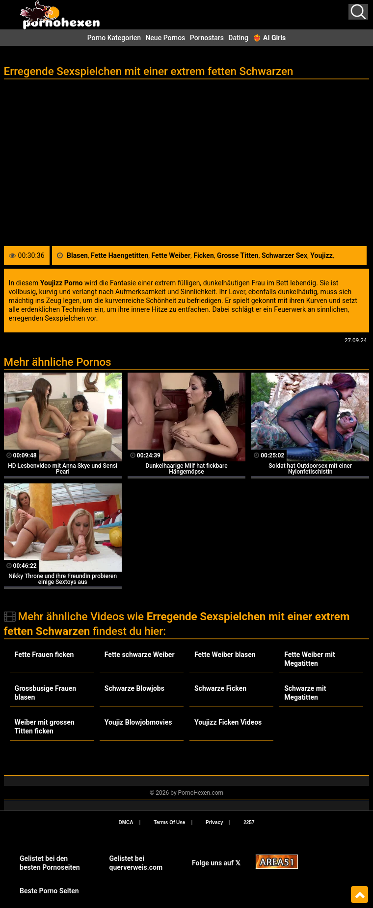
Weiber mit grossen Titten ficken (45, 726)
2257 (248, 822)
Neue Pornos (165, 38)
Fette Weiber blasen (225, 654)
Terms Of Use (169, 822)
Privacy (214, 822)
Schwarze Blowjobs (134, 688)
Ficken (203, 255)
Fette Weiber (171, 255)
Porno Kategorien (114, 38)
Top (359, 895)
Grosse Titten (238, 255)
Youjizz (321, 255)
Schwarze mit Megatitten (305, 692)
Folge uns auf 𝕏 (216, 863)
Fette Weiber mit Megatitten (309, 659)
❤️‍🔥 (269, 38)
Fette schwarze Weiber (140, 654)
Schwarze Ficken (220, 688)
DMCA (126, 822)
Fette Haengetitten (119, 255)
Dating (238, 38)
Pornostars (207, 38)
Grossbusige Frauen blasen (46, 692)
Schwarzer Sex (284, 255)
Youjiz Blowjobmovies (138, 722)
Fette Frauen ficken (44, 654)
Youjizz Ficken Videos (228, 722)
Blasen (77, 255)
